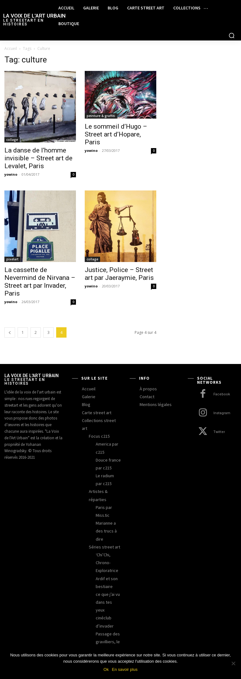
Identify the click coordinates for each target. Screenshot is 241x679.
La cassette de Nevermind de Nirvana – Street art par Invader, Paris (39, 281)
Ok (106, 669)
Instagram (221, 413)
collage (12, 139)
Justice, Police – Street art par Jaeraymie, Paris (119, 273)
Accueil (10, 48)
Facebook (221, 394)
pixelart (12, 259)
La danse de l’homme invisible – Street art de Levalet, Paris (38, 158)
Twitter (218, 432)
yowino (10, 174)
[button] (231, 35)
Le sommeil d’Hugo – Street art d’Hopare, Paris (116, 134)
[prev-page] (9, 332)
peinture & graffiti (101, 116)
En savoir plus (124, 669)
